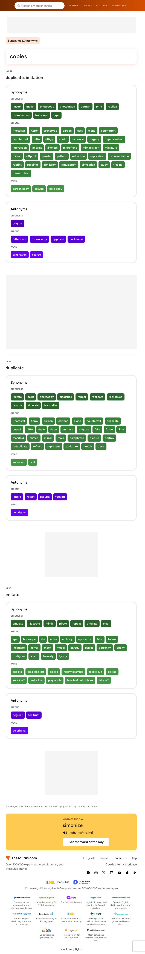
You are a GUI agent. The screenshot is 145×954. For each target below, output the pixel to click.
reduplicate (20, 446)
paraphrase (77, 438)
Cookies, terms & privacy (121, 864)
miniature (111, 147)
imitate (17, 397)
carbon (67, 130)
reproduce (115, 397)
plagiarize (65, 397)
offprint (31, 156)
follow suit (95, 671)
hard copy (55, 188)
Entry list (88, 858)
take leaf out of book (80, 680)
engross (84, 429)
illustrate (34, 623)
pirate (63, 623)
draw (41, 429)
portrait (85, 106)
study (104, 164)
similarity (50, 164)
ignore (17, 496)
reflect (37, 446)
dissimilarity (39, 239)
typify (63, 656)
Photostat (19, 130)
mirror (17, 156)
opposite (58, 239)
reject (30, 496)
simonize (73, 825)
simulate (33, 405)
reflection (78, 156)
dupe (53, 429)
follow (112, 639)
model (30, 106)
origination (20, 254)
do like (54, 671)
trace (101, 446)
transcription (21, 173)
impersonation (114, 139)
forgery (94, 139)
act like (17, 671)
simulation (88, 164)
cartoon (63, 421)
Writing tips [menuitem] (119, 5)
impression (20, 147)
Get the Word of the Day (86, 842)
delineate (113, 421)
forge (109, 429)
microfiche (70, 147)
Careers (103, 858)
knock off (19, 462)
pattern (61, 156)
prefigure (19, 656)
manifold (18, 438)
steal (106, 623)
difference (19, 239)
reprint (17, 164)
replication (97, 156)
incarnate (19, 647)
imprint (37, 147)
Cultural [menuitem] (101, 5)
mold (61, 438)
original (17, 223)
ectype (39, 188)
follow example (73, 671)
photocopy (47, 106)
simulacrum (68, 164)
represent (53, 446)
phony (121, 647)
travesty (48, 656)
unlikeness (76, 239)
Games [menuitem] (88, 5)
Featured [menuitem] (74, 5)
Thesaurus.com (8, 5)
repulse (45, 496)
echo (53, 639)
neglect (18, 715)
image (17, 106)
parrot (89, 647)
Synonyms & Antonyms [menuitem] (22, 40)
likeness (52, 147)
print (99, 106)
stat (32, 462)
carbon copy (21, 188)
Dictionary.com (137, 6)
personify (105, 647)
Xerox (34, 130)
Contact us (119, 858)
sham (34, 656)
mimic (50, 623)
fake (97, 429)
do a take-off (36, 671)
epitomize (84, 639)
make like (36, 680)
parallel (46, 156)
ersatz (63, 139)
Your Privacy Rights (71, 949)
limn (121, 429)
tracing (118, 164)
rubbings (32, 164)
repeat (82, 397)
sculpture (72, 446)
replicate (97, 397)
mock (47, 647)
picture (94, 438)
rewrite (17, 405)
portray (109, 438)
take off (104, 680)
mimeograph (91, 147)
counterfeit (108, 130)
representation (119, 156)
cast (80, 130)
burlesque (29, 639)
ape (15, 639)
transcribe (50, 405)
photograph (67, 106)
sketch (87, 446)
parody (74, 647)
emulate (18, 623)
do (43, 639)
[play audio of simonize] (65, 833)
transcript (41, 115)
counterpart (20, 139)
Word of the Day (73, 819)
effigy (49, 139)
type (56, 115)
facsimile (78, 139)
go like (112, 671)
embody (67, 639)
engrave (68, 429)
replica (112, 106)
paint (30, 397)
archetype (50, 130)
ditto (37, 139)
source (36, 254)
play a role (54, 680)
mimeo (34, 438)
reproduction (21, 115)
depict (17, 429)
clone (91, 130)
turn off (60, 496)
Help (134, 858)
